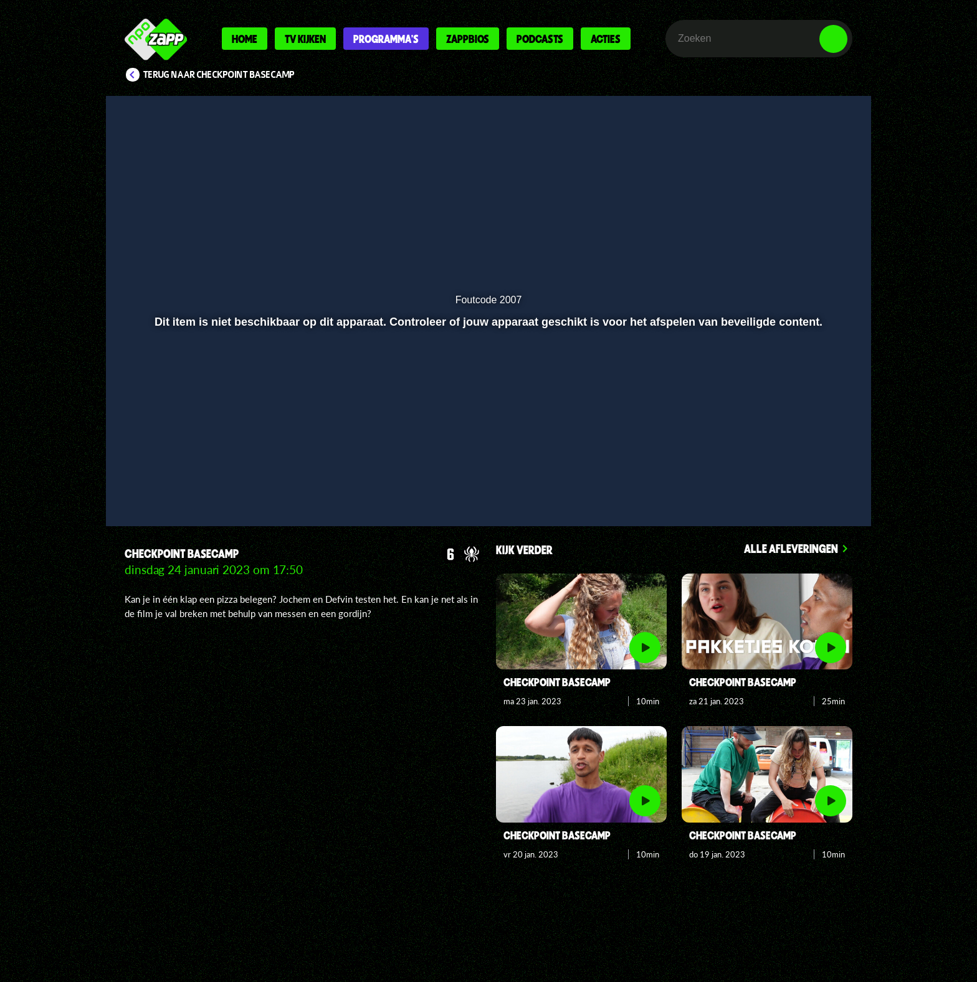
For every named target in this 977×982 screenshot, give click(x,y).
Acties (606, 38)
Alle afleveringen (791, 548)
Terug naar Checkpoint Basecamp (219, 74)
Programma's (386, 38)
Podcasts (540, 38)
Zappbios (467, 38)
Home (244, 38)
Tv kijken (305, 38)
